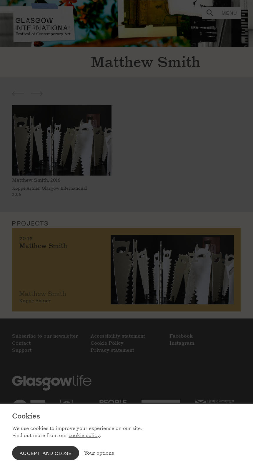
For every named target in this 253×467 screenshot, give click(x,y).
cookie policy (84, 435)
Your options (99, 453)
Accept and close (45, 453)
